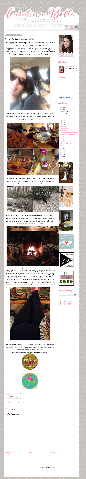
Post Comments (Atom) (17, 455)
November (64, 111)
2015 (61, 109)
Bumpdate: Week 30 (66, 136)
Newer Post (8, 452)
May (62, 122)
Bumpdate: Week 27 (66, 143)
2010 (61, 156)
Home (30, 452)
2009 (61, 158)
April (62, 124)
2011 (61, 154)
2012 (61, 152)
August (63, 117)
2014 (61, 148)
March (63, 126)
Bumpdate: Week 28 (66, 140)
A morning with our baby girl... (68, 134)
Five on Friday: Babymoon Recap (69, 132)
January (63, 130)
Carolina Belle (70, 66)
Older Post (52, 452)
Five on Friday (64, 141)
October (63, 113)
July (62, 119)
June (62, 120)
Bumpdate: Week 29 (66, 138)
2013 (61, 150)
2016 (61, 107)
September (64, 115)
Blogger (53, 467)
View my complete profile (71, 70)
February (63, 128)
